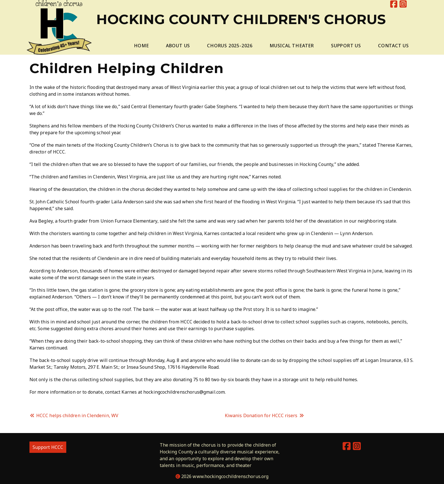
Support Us (346, 45)
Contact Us (393, 45)
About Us (178, 45)
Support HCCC (48, 447)
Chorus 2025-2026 (230, 45)
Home (141, 45)
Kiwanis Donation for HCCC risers (264, 415)
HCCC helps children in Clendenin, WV (73, 415)
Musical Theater (292, 45)
